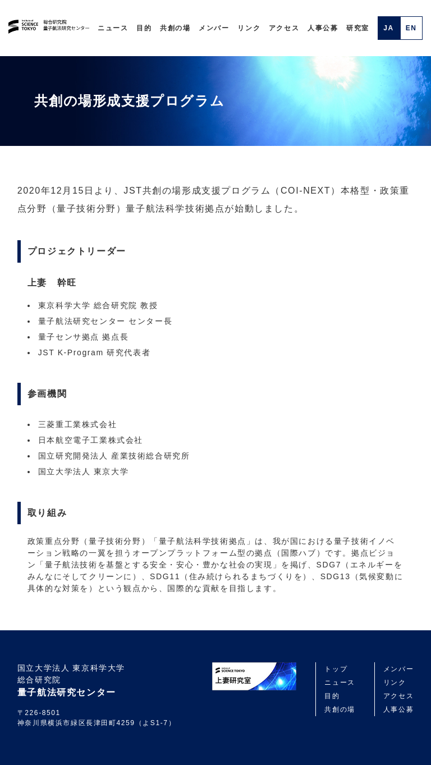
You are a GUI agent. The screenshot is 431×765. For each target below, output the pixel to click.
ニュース (113, 28)
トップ (335, 669)
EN (411, 28)
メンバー (214, 28)
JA (388, 28)
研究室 (357, 28)
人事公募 (323, 28)
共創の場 (175, 28)
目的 (144, 28)
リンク (248, 28)
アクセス (284, 28)
